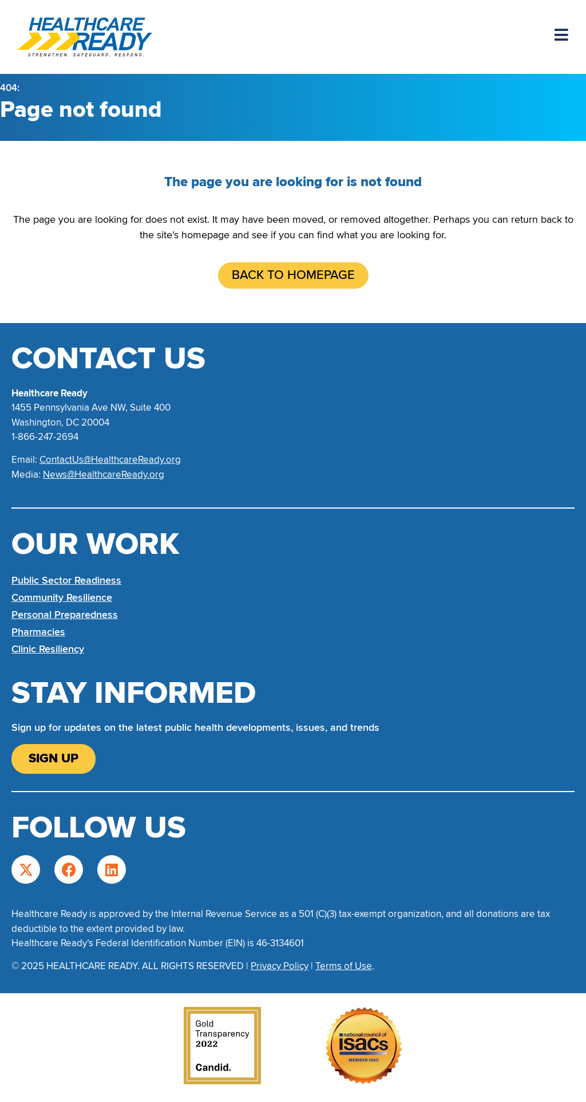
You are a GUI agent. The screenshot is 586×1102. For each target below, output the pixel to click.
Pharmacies (38, 631)
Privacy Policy (279, 966)
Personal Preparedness (64, 614)
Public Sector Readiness (66, 580)
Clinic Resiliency (47, 649)
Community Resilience (61, 597)
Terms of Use (343, 966)
